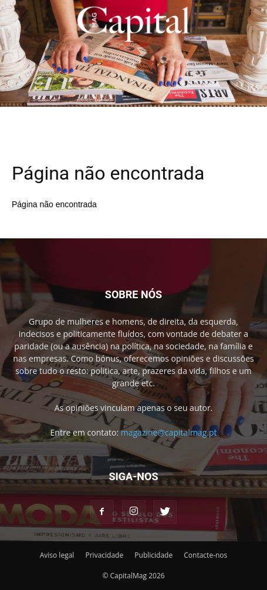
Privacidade (104, 555)
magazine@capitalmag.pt (169, 432)
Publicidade (153, 555)
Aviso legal (57, 555)
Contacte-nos (205, 555)
